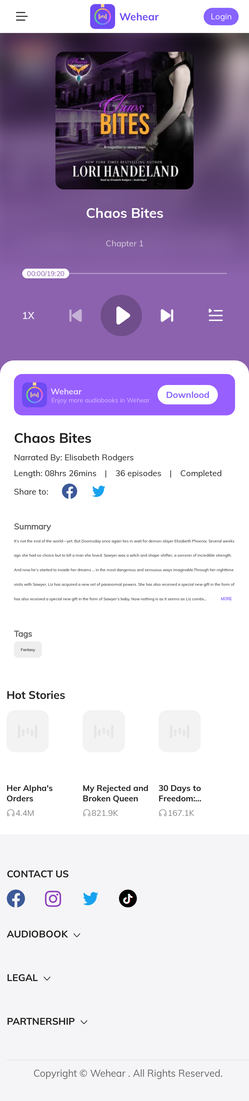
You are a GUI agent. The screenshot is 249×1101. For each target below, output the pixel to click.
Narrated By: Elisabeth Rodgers (74, 457)
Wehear (139, 16)
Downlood (187, 394)
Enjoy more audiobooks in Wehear (100, 400)
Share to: (31, 491)
